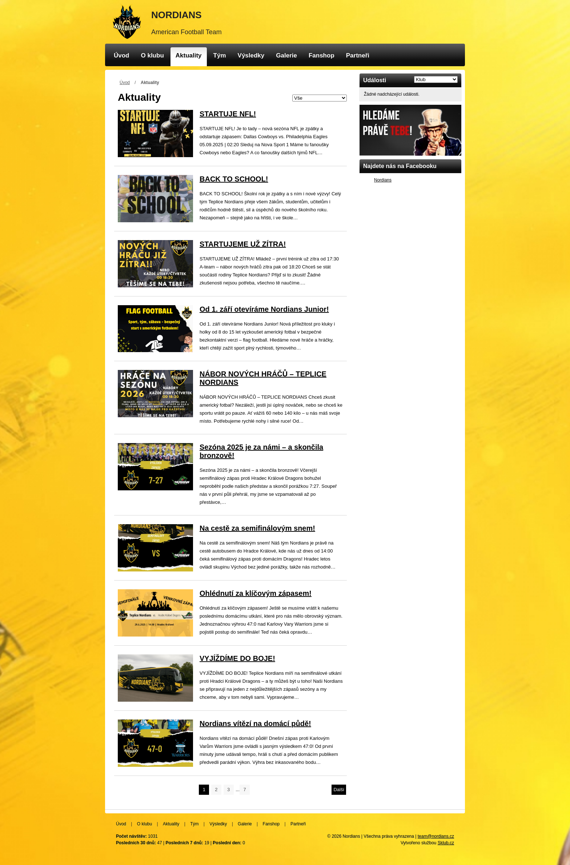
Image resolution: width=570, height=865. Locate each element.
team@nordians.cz (436, 836)
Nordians (383, 180)
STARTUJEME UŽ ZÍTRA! (243, 244)
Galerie (286, 55)
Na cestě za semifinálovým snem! (257, 528)
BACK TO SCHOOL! (234, 179)
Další (338, 789)
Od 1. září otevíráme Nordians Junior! (264, 309)
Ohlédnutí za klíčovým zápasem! (256, 593)
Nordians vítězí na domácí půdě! (255, 723)
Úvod (121, 55)
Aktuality (189, 55)
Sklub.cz (446, 842)
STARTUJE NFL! (228, 114)
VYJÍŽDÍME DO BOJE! (237, 658)
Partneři (357, 55)
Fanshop (321, 55)
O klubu (152, 55)
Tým (219, 55)
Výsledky (251, 55)
